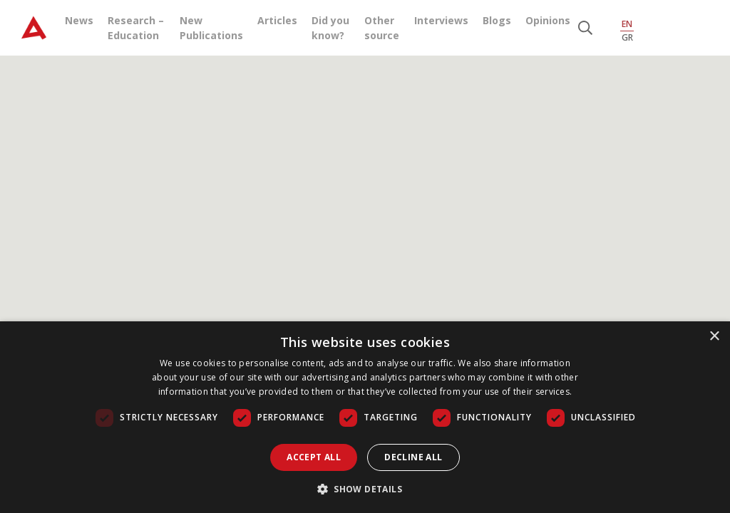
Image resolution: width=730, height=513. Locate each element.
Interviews (441, 20)
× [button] (714, 336)
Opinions (547, 20)
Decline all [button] (413, 457)
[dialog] (365, 417)
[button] (365, 489)
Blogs (497, 20)
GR (627, 37)
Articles (277, 20)
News (79, 20)
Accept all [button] (314, 457)
